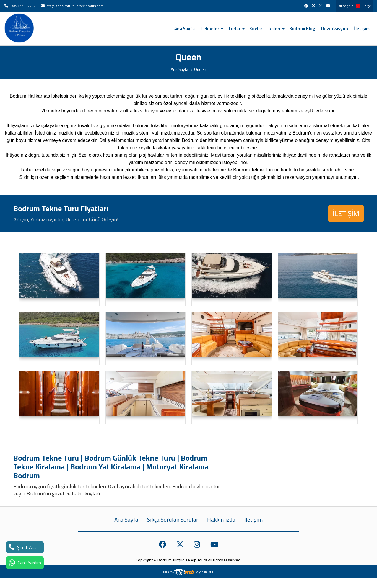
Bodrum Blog (302, 28)
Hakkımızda (221, 519)
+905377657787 (22, 6)
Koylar (255, 28)
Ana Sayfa (184, 28)
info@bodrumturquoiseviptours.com (75, 6)
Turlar (234, 28)
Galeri (274, 28)
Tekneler (210, 28)
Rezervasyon (334, 28)
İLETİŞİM (346, 213)
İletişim (362, 28)
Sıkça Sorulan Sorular (172, 519)
